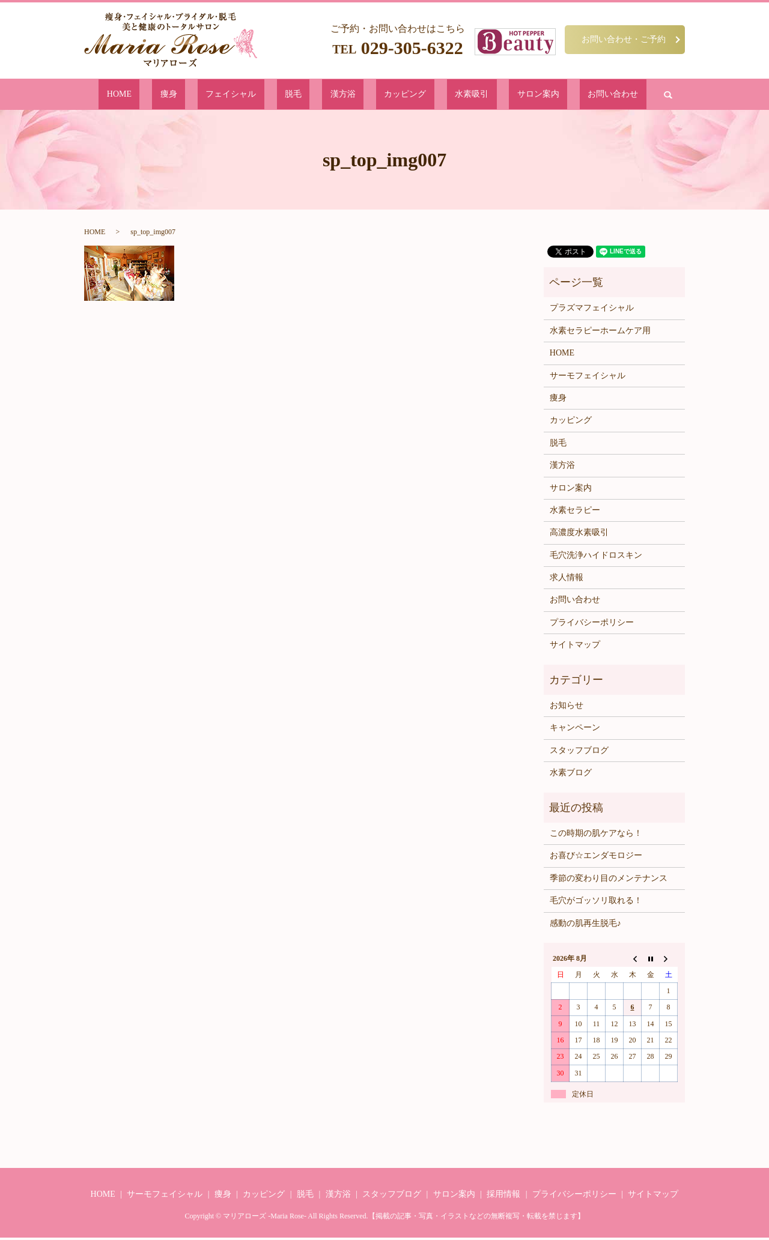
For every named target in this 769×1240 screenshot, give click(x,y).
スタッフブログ (579, 752)
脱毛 (313, 95)
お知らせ (566, 707)
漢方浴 (344, 95)
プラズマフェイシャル (592, 310)
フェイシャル (269, 95)
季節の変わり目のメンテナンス (608, 880)
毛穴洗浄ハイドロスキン (596, 557)
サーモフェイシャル (587, 377)
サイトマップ (575, 647)
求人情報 (566, 579)
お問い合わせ (539, 95)
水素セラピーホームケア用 (600, 332)
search (584, 95)
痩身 (225, 95)
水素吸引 (436, 95)
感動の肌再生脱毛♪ (585, 925)
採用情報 (503, 1196)
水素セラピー (575, 512)
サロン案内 (483, 95)
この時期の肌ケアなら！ (596, 835)
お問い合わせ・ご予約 (624, 39)
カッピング (388, 95)
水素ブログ (571, 774)
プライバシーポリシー (592, 624)
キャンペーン (575, 729)
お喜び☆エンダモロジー (596, 857)
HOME (193, 95)
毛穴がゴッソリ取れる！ (596, 902)
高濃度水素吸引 (579, 534)
